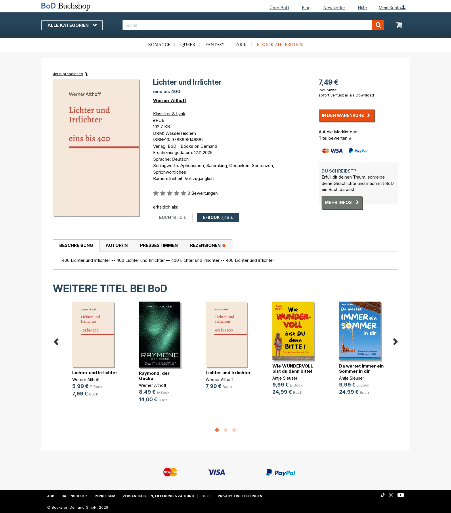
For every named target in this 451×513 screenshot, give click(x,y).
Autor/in (117, 245)
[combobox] (253, 25)
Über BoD (279, 7)
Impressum (105, 496)
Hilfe (362, 7)
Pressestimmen (159, 245)
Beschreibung (76, 245)
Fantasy (214, 45)
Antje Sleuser (284, 378)
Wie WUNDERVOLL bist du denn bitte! (292, 368)
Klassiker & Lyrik (169, 113)
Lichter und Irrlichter (94, 372)
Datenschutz (74, 496)
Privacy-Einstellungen (240, 496)
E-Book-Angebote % (280, 45)
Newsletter (334, 7)
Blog (306, 7)
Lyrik (240, 45)
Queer (187, 45)
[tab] (76, 245)
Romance (159, 45)
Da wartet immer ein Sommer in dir (361, 368)
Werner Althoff (169, 100)
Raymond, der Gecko (154, 375)
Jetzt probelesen (68, 73)
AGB (50, 496)
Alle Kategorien (72, 25)
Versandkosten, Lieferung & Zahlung (158, 496)
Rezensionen (208, 245)
